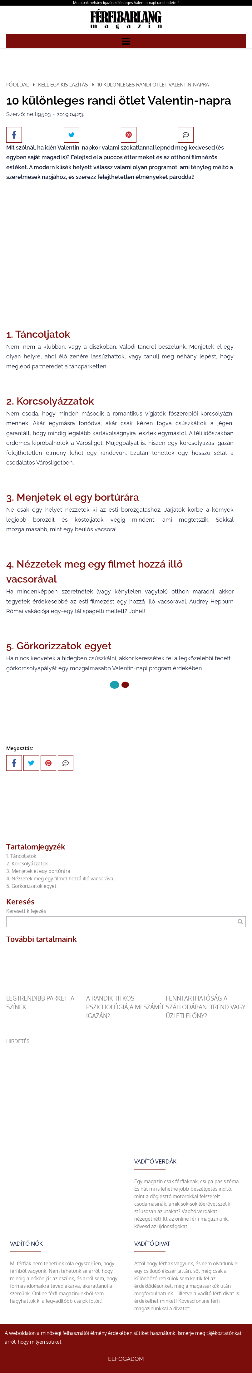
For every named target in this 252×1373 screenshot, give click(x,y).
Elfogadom (126, 1359)
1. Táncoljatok (21, 856)
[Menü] (125, 41)
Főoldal (17, 84)
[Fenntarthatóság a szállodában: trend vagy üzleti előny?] (206, 990)
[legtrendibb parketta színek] (46, 990)
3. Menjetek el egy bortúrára (38, 871)
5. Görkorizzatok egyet (31, 886)
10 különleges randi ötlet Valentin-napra (153, 84)
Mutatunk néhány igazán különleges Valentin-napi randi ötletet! (126, 2)
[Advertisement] (126, 1088)
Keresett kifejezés (26, 911)
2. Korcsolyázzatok (27, 863)
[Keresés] (240, 922)
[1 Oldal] (125, 685)
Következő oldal (119, 705)
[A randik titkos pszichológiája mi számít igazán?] (126, 990)
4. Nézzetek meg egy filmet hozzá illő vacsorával (60, 878)
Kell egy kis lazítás (63, 84)
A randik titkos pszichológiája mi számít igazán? (125, 1007)
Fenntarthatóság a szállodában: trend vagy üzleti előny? (205, 1007)
